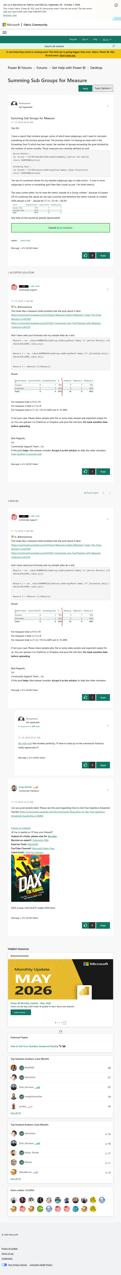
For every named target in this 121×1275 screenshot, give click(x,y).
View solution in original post (26, 454)
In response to (29, 726)
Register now (10, 15)
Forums (42, 67)
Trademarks (7, 1258)
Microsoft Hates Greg (43, 848)
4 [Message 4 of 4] (27, 757)
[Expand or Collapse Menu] (4, 32)
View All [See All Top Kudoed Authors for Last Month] (16, 1179)
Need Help (25, 240)
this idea (52, 836)
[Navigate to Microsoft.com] (11, 24)
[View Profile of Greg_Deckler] (25, 786)
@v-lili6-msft (25, 743)
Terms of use (8, 1253)
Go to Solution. (65, 227)
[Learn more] (21, 1012)
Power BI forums (20, 67)
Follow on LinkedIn (21, 828)
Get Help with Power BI (69, 67)
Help (95, 39)
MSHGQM (33, 844)
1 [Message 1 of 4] (20, 248)
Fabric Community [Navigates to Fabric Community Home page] (35, 24)
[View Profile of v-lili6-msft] (34, 286)
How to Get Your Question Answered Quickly (35, 1046)
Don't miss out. (68, 55)
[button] (85, 88)
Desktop (96, 67)
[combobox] (80, 46)
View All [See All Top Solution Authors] (16, 1113)
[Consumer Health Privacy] (41, 1265)
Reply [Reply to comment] (103, 471)
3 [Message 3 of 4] (20, 464)
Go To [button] (106, 39)
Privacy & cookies (10, 1248)
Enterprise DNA (41, 840)
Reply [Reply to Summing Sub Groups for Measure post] (103, 255)
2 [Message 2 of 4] (20, 917)
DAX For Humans (34, 852)
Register (73, 39)
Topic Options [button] (102, 88)
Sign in (85, 39)
